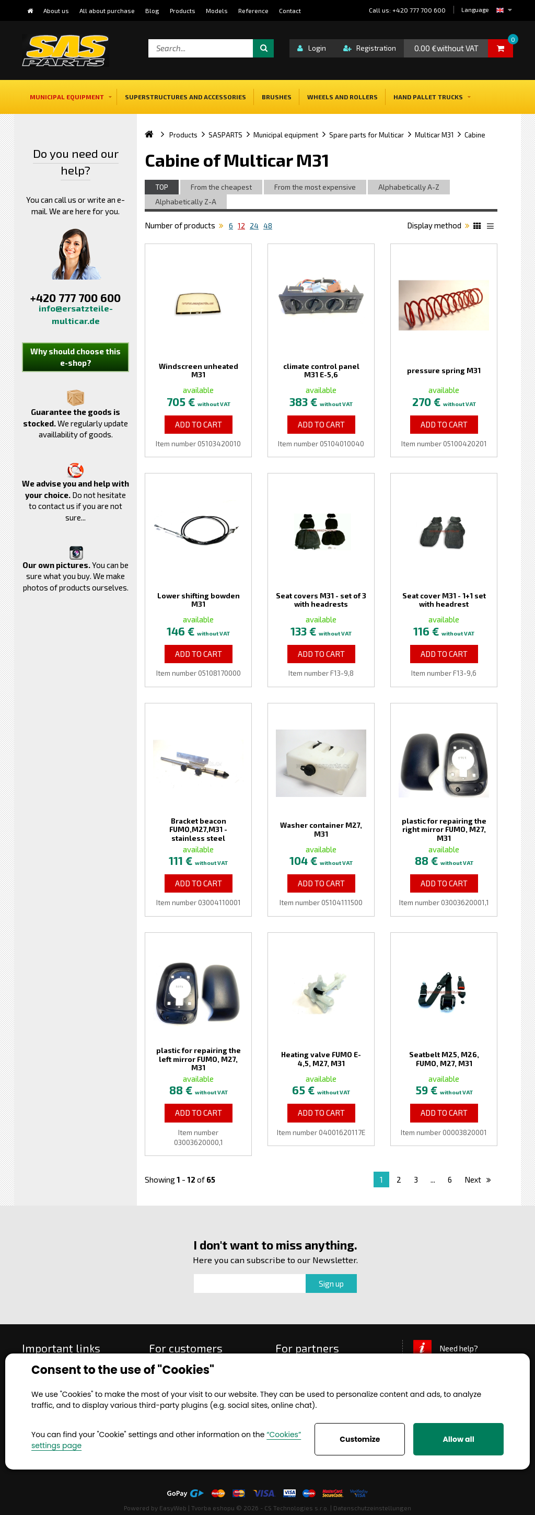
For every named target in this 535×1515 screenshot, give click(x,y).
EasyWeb (173, 1507)
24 (254, 226)
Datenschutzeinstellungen (372, 1507)
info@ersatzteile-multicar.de (76, 314)
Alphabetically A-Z (408, 187)
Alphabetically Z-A (185, 202)
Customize (360, 1439)
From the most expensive (315, 187)
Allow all (458, 1439)
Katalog (478, 227)
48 (267, 226)
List (492, 227)
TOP (161, 187)
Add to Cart (198, 424)
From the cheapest (221, 187)
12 (241, 226)
